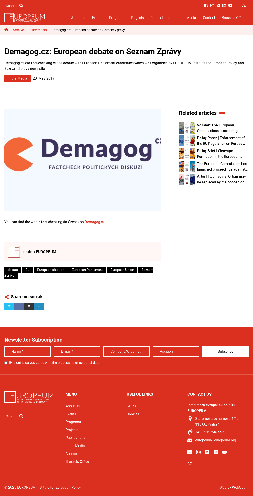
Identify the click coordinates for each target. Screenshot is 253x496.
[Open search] (14, 5)
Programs (116, 18)
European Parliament (87, 270)
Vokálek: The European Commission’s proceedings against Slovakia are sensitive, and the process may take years (222, 128)
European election (50, 270)
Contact (209, 18)
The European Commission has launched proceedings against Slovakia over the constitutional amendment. (222, 167)
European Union (122, 270)
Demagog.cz (95, 222)
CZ (243, 5)
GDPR (131, 406)
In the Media (186, 18)
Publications (160, 18)
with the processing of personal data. (72, 363)
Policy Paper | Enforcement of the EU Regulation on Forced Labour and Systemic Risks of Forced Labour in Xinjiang (221, 141)
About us (78, 18)
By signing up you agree (54, 363)
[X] (9, 306)
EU (27, 270)
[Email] (29, 306)
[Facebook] (19, 306)
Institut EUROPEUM (39, 251)
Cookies (133, 414)
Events (97, 18)
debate (13, 270)
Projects (137, 18)
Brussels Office (233, 18)
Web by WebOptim (234, 487)
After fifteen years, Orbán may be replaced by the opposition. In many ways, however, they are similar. (221, 179)
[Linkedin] (39, 306)
